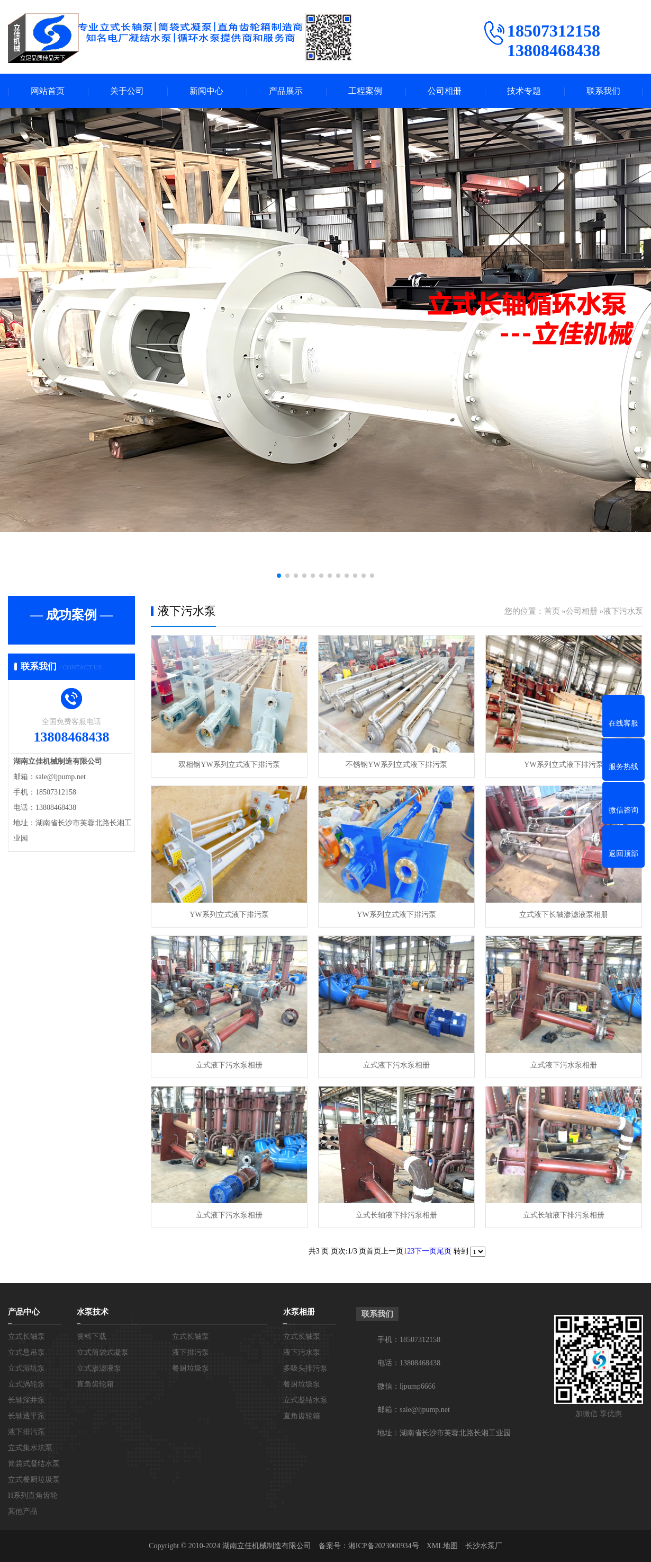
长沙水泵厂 (483, 1546)
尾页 (444, 1251)
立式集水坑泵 (30, 1448)
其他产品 (23, 1511)
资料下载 (91, 1336)
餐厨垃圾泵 (190, 1368)
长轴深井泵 (26, 1400)
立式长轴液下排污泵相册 (396, 1215)
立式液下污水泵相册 (229, 1065)
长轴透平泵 (26, 1416)
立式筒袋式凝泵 (103, 1352)
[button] (279, 575)
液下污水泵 (623, 611)
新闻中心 (206, 90)
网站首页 (48, 90)
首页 (552, 611)
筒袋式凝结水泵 (34, 1464)
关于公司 (127, 90)
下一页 (425, 1251)
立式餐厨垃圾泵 (34, 1480)
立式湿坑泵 (26, 1368)
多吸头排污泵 (305, 1368)
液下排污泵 (26, 1432)
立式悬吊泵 (26, 1352)
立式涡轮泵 (26, 1384)
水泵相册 (299, 1312)
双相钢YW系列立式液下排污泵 (228, 765)
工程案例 (365, 90)
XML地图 (442, 1546)
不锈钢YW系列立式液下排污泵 (396, 765)
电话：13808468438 (408, 1363)
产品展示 (286, 90)
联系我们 (603, 90)
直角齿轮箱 (95, 1384)
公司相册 (445, 90)
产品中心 (24, 1312)
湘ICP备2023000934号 (383, 1546)
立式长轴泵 (26, 1336)
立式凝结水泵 (305, 1400)
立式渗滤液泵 (99, 1368)
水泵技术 (92, 1312)
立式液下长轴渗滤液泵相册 (563, 915)
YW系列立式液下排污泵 (563, 765)
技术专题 (524, 90)
